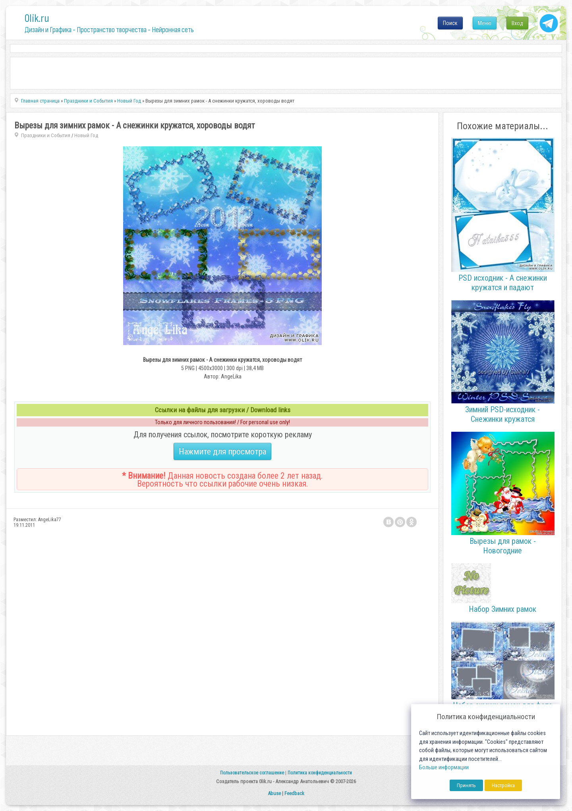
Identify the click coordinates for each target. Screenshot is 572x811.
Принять (466, 785)
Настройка (503, 785)
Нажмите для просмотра (222, 451)
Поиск (450, 23)
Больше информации (444, 767)
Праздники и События (45, 135)
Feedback (294, 793)
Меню (484, 23)
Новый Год (86, 135)
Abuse (274, 793)
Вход (517, 23)
